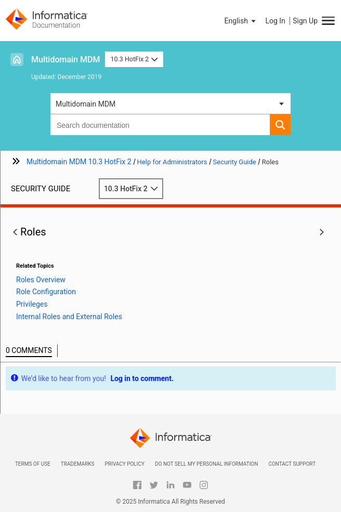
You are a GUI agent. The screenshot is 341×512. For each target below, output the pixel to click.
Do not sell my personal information (206, 464)
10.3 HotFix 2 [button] (134, 59)
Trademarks (78, 464)
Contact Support (292, 464)
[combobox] (160, 124)
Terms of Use (32, 464)
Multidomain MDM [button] (85, 104)
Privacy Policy (124, 464)
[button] (241, 21)
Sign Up (305, 21)
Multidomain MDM (65, 59)
